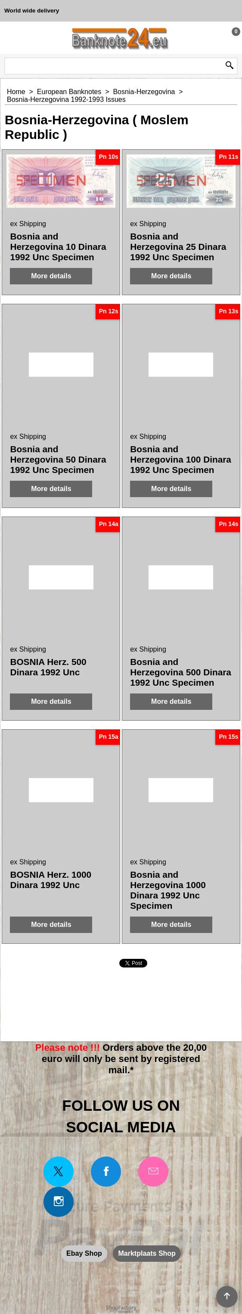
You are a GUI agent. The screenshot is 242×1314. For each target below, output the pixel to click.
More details (51, 276)
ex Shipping (28, 223)
